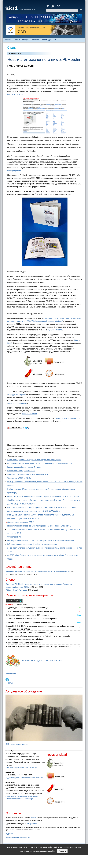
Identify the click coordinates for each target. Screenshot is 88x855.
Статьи (17, 40)
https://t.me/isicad (29, 414)
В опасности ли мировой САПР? (21, 471)
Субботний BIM (14, 537)
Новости (7, 40)
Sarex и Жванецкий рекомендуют (17, 767)
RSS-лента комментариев (17, 744)
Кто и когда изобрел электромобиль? (24, 643)
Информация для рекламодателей (18, 837)
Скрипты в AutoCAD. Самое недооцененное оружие (30, 633)
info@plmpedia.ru (14, 170)
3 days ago (33, 767)
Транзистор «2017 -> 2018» (19, 478)
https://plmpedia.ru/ (15, 94)
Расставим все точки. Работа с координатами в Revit (31, 611)
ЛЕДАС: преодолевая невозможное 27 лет (20, 778)
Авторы (25, 40)
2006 (76, 340)
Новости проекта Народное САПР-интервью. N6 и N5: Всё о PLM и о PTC (39, 526)
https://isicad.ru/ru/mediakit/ (67, 418)
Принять (62, 851)
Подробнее (9, 834)
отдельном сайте (55, 330)
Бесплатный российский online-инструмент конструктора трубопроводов (39, 646)
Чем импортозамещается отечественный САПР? (28, 474)
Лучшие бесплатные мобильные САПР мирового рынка (32, 619)
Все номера (11, 674)
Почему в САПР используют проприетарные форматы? (32, 622)
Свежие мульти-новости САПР (20, 522)
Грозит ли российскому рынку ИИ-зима (24, 467)
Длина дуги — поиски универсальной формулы (28, 608)
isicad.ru (33, 818)
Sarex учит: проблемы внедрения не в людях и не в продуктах (34, 460)
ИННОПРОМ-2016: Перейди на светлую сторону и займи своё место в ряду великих (43, 496)
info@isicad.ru (32, 824)
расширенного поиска (17, 403)
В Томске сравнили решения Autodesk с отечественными (32, 544)
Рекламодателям (48, 40)
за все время (22, 604)
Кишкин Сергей (10, 751)
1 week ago (29, 799)
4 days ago (39, 778)
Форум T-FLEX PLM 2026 (16, 590)
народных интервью (17, 394)
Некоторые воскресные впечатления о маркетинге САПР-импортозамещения (40, 540)
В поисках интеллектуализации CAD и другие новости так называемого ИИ (39, 463)
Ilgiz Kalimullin (10, 772)
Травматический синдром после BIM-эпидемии (28, 615)
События (35, 40)
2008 (9, 343)
